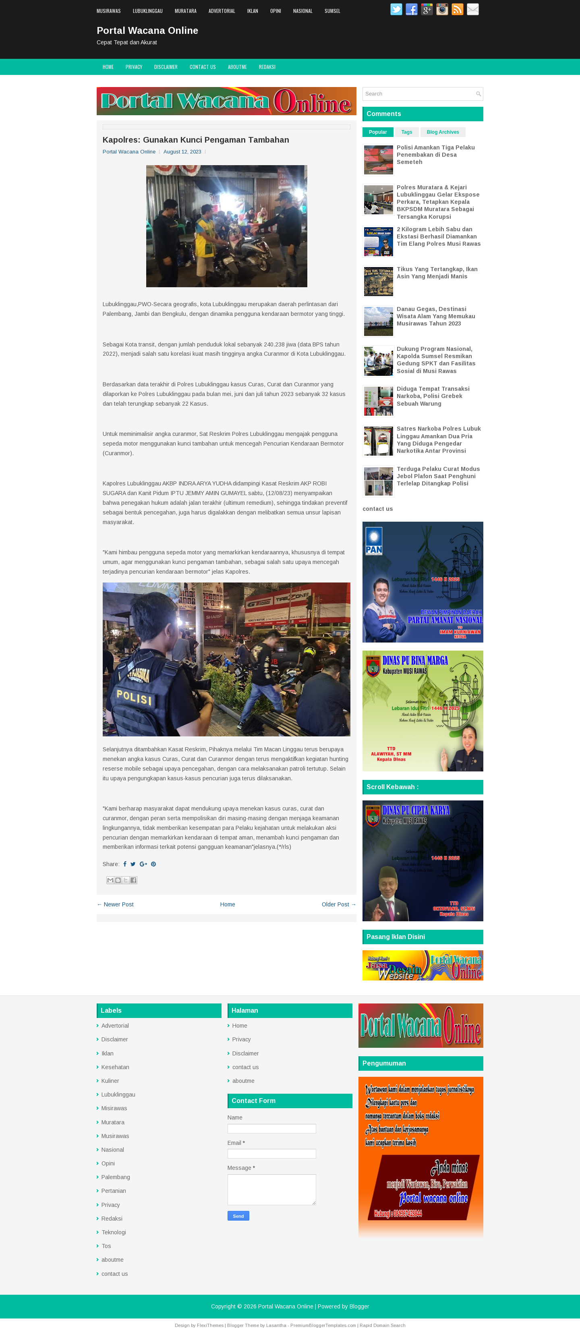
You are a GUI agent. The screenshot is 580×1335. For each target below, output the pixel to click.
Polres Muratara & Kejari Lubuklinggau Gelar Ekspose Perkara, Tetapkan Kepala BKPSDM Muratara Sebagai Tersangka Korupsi (438, 202)
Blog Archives (443, 132)
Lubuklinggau (148, 10)
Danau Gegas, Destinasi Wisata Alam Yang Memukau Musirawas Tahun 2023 (436, 316)
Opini (275, 10)
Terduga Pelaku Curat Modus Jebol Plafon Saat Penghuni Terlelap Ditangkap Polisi (438, 476)
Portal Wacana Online (147, 30)
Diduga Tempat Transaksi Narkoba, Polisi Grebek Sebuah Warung (433, 396)
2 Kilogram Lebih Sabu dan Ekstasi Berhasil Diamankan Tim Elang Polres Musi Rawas (439, 236)
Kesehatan (115, 1067)
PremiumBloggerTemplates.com (323, 1325)
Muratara (186, 10)
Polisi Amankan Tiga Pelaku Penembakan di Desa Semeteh (436, 154)
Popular (378, 132)
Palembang (116, 1177)
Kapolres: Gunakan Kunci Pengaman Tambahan (196, 139)
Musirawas (109, 10)
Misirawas (114, 1108)
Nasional (303, 10)
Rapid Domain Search (383, 1325)
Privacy (134, 66)
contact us (203, 66)
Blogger (359, 1306)
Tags (407, 132)
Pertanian (114, 1191)
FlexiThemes (210, 1325)
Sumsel (332, 10)
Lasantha (276, 1325)
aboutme (237, 66)
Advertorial (222, 10)
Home (108, 66)
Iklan (252, 10)
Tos (106, 1246)
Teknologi (114, 1232)
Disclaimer (166, 66)
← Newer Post (115, 904)
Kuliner (110, 1081)
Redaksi (267, 66)
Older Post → (339, 904)
